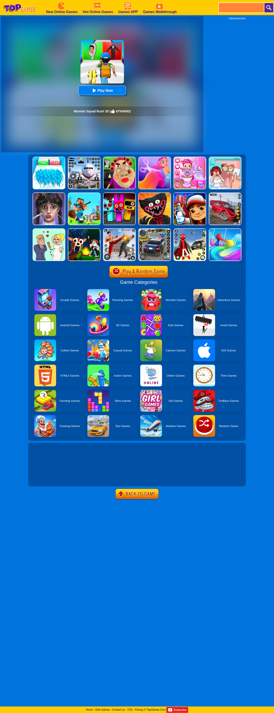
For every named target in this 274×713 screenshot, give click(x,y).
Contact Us (118, 709)
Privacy (139, 709)
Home (89, 709)
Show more (43, 478)
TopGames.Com (156, 709)
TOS (129, 709)
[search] (241, 7)
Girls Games (102, 709)
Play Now (102, 90)
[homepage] (19, 1)
